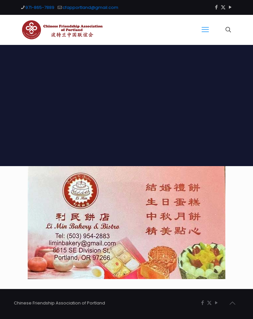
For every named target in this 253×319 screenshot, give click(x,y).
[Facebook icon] (216, 7)
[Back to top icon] (232, 303)
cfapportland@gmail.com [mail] (90, 7)
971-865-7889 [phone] (39, 7)
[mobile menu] (205, 29)
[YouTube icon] (230, 7)
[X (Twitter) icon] (223, 7)
